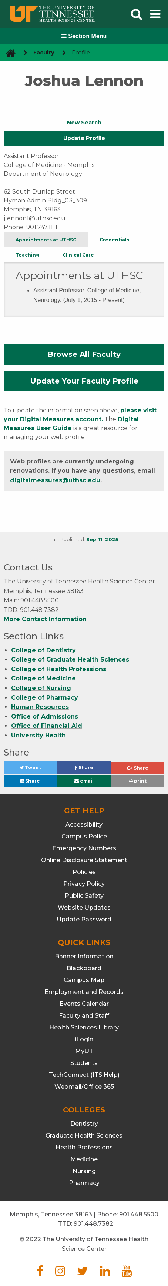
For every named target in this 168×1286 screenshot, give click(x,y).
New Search (84, 122)
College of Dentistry (43, 650)
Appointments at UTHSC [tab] (46, 239)
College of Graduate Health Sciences (70, 659)
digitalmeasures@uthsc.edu (55, 480)
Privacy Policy (84, 883)
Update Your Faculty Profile (84, 380)
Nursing (84, 1171)
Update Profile (84, 138)
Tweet (38, 769)
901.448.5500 (138, 1214)
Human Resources (40, 706)
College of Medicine (43, 678)
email (84, 781)
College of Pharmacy (44, 697)
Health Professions (84, 1147)
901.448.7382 (93, 1223)
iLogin (84, 1039)
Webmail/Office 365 (84, 1086)
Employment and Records (84, 991)
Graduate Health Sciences (84, 1135)
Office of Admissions (44, 716)
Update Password (84, 919)
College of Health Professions (58, 669)
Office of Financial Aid (46, 725)
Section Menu (84, 36)
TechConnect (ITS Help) (84, 1074)
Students (84, 1062)
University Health (38, 735)
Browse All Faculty (84, 354)
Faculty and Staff (84, 1015)
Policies (84, 871)
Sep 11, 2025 (102, 539)
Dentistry (84, 1123)
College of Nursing (41, 687)
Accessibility (84, 824)
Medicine (84, 1159)
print (138, 781)
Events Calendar (84, 1003)
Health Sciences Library (84, 1027)
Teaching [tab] (27, 255)
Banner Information (84, 956)
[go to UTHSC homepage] (8, 52)
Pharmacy (84, 1182)
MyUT (84, 1051)
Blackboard (84, 968)
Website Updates (84, 907)
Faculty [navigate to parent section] (43, 52)
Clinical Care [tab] (78, 255)
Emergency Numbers (84, 848)
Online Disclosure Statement (84, 860)
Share (93, 769)
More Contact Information (45, 619)
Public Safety (84, 895)
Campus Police (84, 836)
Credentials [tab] (114, 239)
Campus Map (84, 980)
